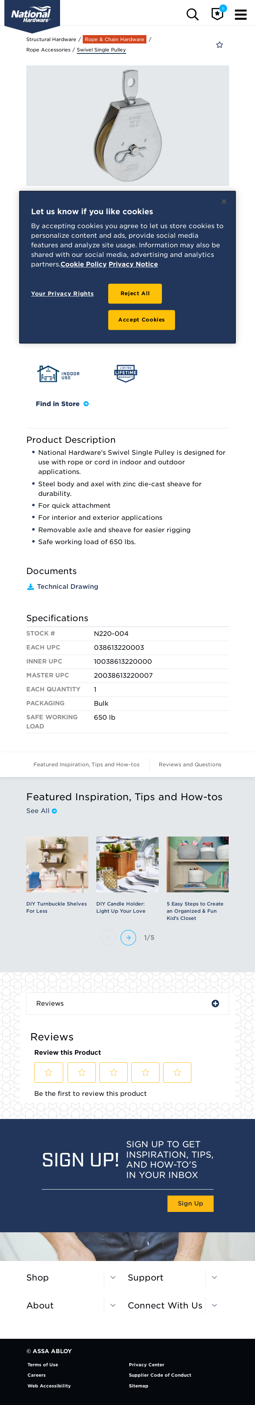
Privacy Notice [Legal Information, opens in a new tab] (133, 264)
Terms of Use (42, 1365)
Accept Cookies (141, 320)
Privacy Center (146, 1365)
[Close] (224, 202)
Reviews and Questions (190, 765)
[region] (127, 267)
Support (146, 1277)
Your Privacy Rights (62, 293)
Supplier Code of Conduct (160, 1375)
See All (41, 811)
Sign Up (190, 1203)
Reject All (135, 293)
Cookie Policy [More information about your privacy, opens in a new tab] (83, 264)
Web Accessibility (49, 1386)
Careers (36, 1375)
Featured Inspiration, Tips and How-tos (86, 765)
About (40, 1305)
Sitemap (138, 1386)
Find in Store (62, 404)
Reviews (50, 1003)
